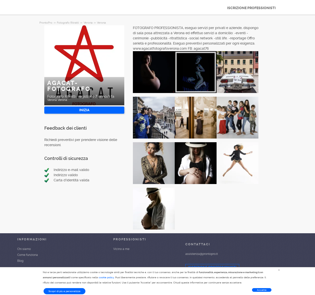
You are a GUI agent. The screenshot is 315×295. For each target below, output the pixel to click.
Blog (20, 261)
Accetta (262, 290)
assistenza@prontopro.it (201, 254)
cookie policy (106, 277)
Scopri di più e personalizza (64, 291)
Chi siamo (24, 249)
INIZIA (84, 110)
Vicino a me (121, 249)
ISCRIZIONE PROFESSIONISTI (251, 8)
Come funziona (27, 255)
